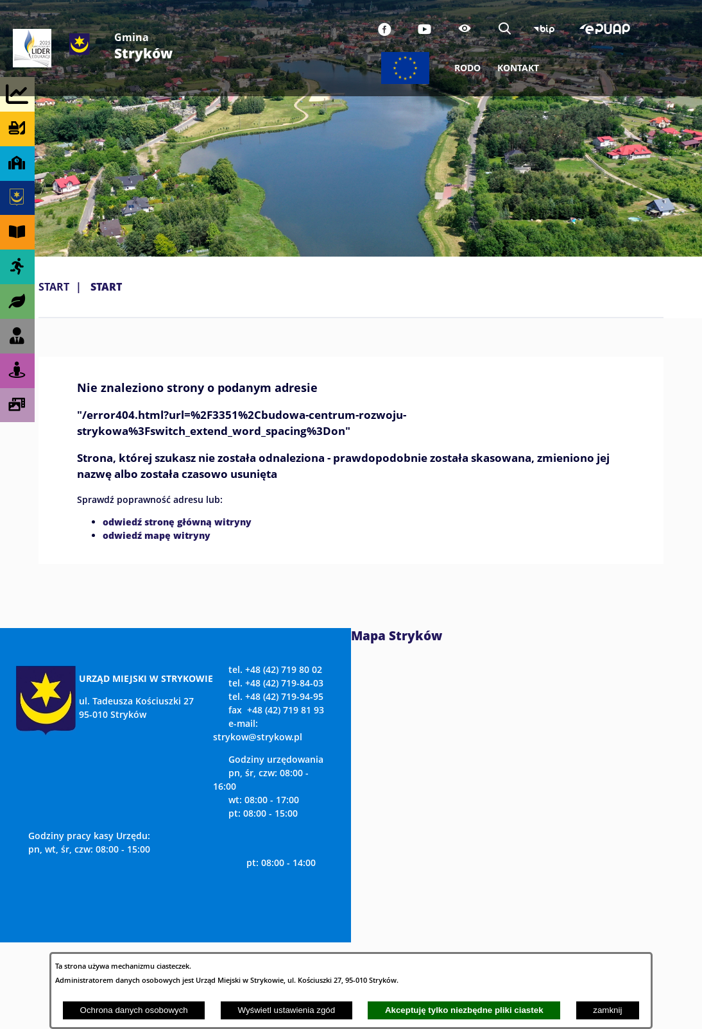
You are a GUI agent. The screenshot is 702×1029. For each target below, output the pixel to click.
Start (54, 287)
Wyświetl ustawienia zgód (286, 1010)
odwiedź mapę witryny (156, 535)
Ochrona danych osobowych (134, 1010)
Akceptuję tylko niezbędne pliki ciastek (464, 1010)
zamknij (607, 1010)
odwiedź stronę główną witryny (177, 521)
